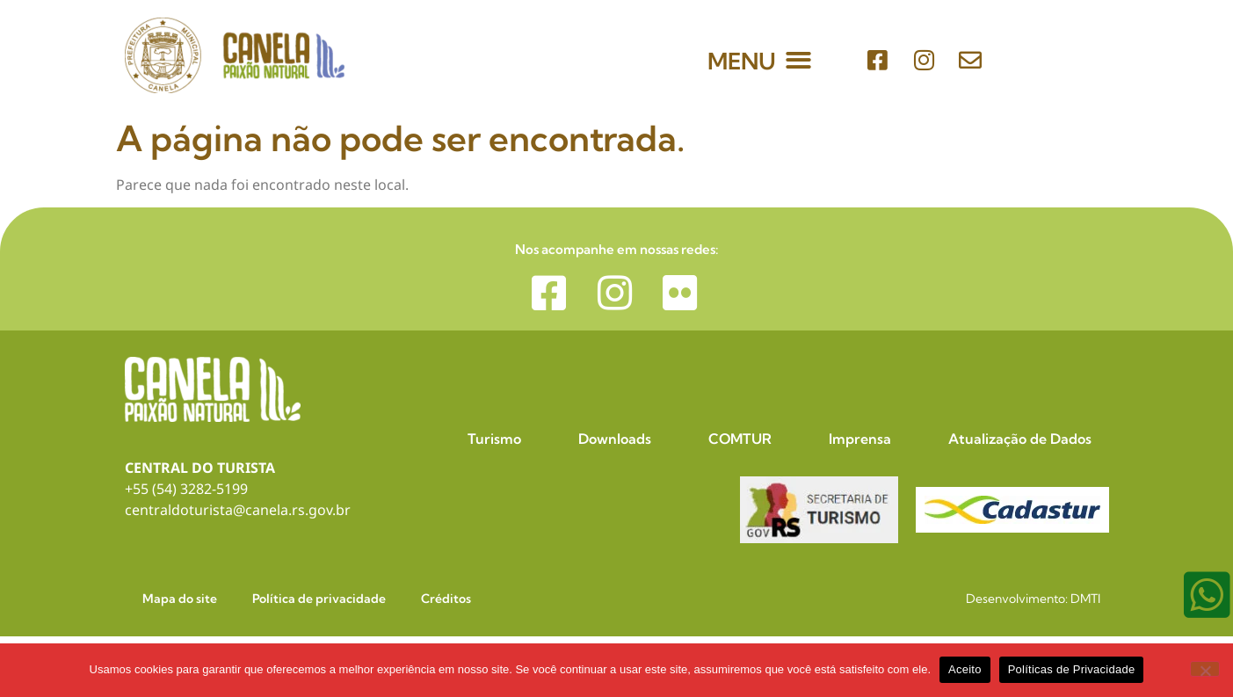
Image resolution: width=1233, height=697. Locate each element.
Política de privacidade (319, 598)
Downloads (614, 438)
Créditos (446, 598)
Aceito (965, 669)
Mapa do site (179, 598)
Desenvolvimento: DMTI (1033, 598)
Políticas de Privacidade (1071, 669)
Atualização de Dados (1020, 438)
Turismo (494, 438)
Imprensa (860, 438)
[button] (798, 60)
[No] (1205, 669)
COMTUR (740, 438)
